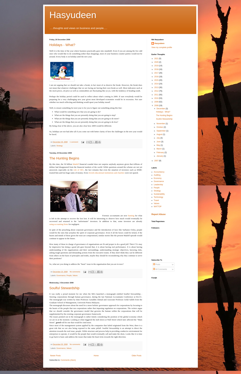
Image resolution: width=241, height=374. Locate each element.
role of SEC (78, 170)
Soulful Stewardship (64, 288)
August (160, 134)
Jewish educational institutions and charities (106, 173)
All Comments (160, 269)
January (160, 156)
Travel (156, 200)
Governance (61, 275)
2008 (156, 105)
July (158, 138)
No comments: (75, 272)
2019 (156, 66)
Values (75, 275)
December (161, 109)
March (159, 149)
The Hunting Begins (64, 158)
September (161, 131)
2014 (156, 84)
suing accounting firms (58, 224)
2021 (156, 58)
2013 (156, 87)
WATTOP (157, 206)
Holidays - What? (62, 45)
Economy (157, 178)
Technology (158, 197)
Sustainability (159, 194)
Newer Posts (55, 356)
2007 (156, 161)
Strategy (59, 146)
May (159, 145)
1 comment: (74, 142)
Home (96, 356)
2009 (156, 102)
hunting (131, 215)
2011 (156, 95)
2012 (156, 91)
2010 (156, 98)
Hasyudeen (72, 15)
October (160, 127)
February (160, 152)
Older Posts (136, 356)
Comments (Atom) (68, 360)
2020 (156, 62)
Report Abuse (158, 214)
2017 (156, 73)
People (69, 275)
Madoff (76, 164)
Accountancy (159, 172)
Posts (156, 264)
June (159, 142)
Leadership (158, 185)
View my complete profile (161, 47)
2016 (156, 77)
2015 (156, 80)
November (161, 124)
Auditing (157, 175)
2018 (156, 69)
